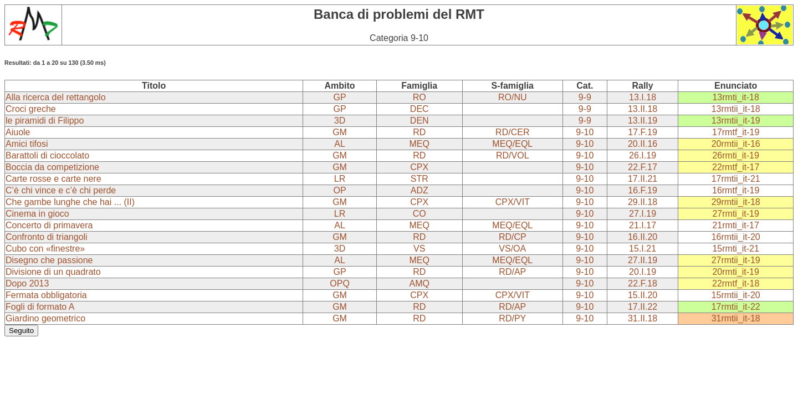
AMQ (419, 283)
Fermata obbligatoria (46, 295)
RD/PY (512, 318)
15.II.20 (642, 295)
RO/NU (512, 97)
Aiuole (18, 132)
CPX (419, 167)
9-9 (585, 97)
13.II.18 (642, 109)
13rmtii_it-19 (736, 120)
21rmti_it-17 (735, 225)
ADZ (419, 190)
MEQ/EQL (512, 144)
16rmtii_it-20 (736, 237)
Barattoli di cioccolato (47, 155)
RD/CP (512, 237)
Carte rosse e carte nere (53, 178)
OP (339, 190)
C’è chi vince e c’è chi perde (61, 190)
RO (419, 97)
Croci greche (31, 109)
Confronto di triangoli (47, 237)
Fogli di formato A (40, 306)
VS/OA (512, 248)
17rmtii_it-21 (736, 178)
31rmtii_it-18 (736, 318)
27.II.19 (642, 260)
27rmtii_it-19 (736, 260)
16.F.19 (642, 190)
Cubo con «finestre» (45, 248)
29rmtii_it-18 (736, 202)
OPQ (340, 283)
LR (339, 178)
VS (419, 248)
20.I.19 (642, 272)
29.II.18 (642, 202)
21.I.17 (642, 225)
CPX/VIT (512, 202)
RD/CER (512, 132)
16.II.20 (642, 237)
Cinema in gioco (37, 213)
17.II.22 (642, 306)
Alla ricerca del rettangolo (56, 97)
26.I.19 (642, 155)
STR (419, 178)
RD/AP (512, 272)
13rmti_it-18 (735, 97)
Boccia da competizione (52, 167)
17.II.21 (642, 178)
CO (419, 213)
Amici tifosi (27, 144)
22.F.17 (642, 167)
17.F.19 (642, 132)
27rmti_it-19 (735, 213)
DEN (419, 120)
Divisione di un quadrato (53, 272)
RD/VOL (512, 155)
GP (339, 97)
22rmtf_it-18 (735, 283)
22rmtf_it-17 (735, 167)
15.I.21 (642, 248)
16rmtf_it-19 (735, 190)
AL (339, 144)
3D (339, 120)
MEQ (419, 144)
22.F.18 (642, 283)
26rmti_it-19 (735, 155)
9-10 (585, 132)
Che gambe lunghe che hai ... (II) (70, 202)
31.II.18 (642, 318)
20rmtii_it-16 (736, 144)
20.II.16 (642, 144)
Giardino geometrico (45, 318)
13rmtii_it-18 (736, 109)
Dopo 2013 (27, 283)
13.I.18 (642, 97)
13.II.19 (642, 120)
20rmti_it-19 (735, 272)
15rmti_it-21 (735, 248)
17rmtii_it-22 (736, 306)
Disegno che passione (49, 260)
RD (419, 132)
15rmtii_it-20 (736, 295)
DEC (419, 109)
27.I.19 (642, 213)
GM (339, 132)
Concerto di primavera (49, 225)
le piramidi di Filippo (45, 120)
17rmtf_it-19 (735, 132)
